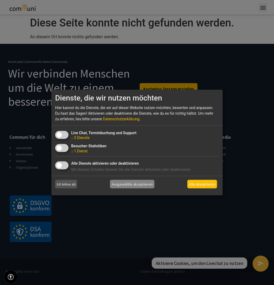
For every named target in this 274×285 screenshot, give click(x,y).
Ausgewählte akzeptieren (132, 184)
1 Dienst (79, 151)
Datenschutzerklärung (121, 119)
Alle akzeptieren (202, 184)
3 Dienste (80, 138)
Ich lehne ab (66, 184)
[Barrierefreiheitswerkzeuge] (10, 277)
